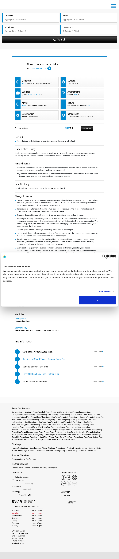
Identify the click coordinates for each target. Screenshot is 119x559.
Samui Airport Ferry (52, 435)
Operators (83, 448)
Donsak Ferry (42, 415)
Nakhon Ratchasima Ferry (81, 427)
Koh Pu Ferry (88, 422)
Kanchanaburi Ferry (79, 415)
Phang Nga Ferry (18, 432)
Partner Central (17, 468)
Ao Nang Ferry (17, 412)
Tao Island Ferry (49, 439)
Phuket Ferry (49, 432)
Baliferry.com (31, 459)
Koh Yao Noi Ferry (48, 425)
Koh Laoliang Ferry (47, 420)
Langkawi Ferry (31, 427)
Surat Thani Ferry (31, 437)
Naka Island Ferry (63, 427)
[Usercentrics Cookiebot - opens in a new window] (104, 256)
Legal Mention (28, 451)
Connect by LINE (21, 495)
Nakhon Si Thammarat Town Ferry (77, 430)
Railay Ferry (96, 432)
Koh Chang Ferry (71, 417)
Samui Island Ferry (68, 435)
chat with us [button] (54, 188)
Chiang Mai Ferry (57, 412)
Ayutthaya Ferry (31, 412)
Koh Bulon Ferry (58, 417)
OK (97, 300)
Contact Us (91, 451)
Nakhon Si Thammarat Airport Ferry (49, 430)
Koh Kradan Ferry (18, 420)
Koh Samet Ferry (18, 425)
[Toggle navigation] (114, 6)
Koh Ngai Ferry (62, 422)
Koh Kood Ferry (98, 417)
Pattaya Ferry (97, 430)
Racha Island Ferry (83, 432)
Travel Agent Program (48, 468)
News (75, 448)
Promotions (60, 448)
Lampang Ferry (88, 425)
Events (69, 448)
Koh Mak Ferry (17, 422)
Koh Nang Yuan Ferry (47, 422)
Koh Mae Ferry (89, 420)
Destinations (23, 448)
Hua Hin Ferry (65, 415)
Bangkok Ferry (44, 412)
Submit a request (20, 477)
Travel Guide (17, 451)
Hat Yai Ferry (53, 415)
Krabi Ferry (76, 425)
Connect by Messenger (22, 485)
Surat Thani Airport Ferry (49, 437)
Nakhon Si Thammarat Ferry (23, 430)
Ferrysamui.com (18, 459)
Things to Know (34, 94)
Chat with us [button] (18, 480)
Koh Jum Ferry (85, 417)
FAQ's (99, 448)
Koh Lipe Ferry (77, 420)
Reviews (92, 448)
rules (76, 94)
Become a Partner (32, 468)
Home (14, 448)
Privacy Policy (60, 451)
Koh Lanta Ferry (33, 420)
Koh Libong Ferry (63, 420)
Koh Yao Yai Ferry (64, 425)
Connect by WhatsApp (22, 490)
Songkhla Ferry (18, 437)
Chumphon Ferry (84, 412)
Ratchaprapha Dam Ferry (22, 435)
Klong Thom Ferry (43, 417)
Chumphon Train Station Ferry (23, 415)
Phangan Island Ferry (34, 432)
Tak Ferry (38, 439)
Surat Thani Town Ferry (69, 437)
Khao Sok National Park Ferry (23, 417)
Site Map (82, 451)
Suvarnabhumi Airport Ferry (22, 439)
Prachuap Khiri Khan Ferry (65, 432)
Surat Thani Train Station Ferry (91, 437)
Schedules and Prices (38, 448)
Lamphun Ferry (18, 427)
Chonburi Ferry (71, 412)
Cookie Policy (72, 451)
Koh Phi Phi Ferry (75, 422)
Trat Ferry (71, 439)
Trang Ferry (61, 439)
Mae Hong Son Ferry (46, 427)
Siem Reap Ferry (93, 435)
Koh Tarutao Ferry (33, 425)
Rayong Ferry (38, 435)
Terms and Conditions (44, 451)
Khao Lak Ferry (94, 415)
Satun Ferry (81, 435)
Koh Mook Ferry (31, 422)
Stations (51, 448)
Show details (104, 291)
